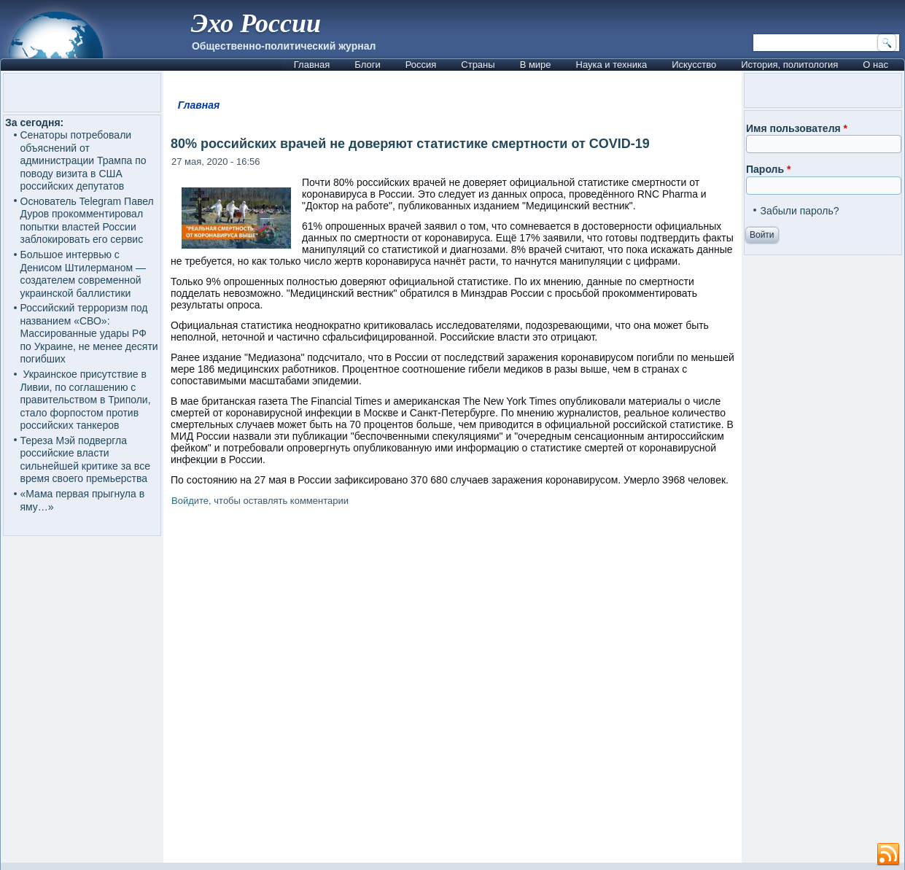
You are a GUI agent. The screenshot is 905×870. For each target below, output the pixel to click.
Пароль (768, 169)
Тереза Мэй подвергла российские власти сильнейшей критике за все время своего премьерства (85, 460)
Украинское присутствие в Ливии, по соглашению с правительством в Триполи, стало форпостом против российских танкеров (85, 399)
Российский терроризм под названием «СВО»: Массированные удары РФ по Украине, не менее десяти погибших (89, 333)
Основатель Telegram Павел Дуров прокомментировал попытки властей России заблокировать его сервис (87, 220)
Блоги (367, 64)
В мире (535, 64)
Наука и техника (612, 64)
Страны (477, 64)
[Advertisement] (452, 687)
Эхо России (256, 23)
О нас (875, 64)
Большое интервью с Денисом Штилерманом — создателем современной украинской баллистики (83, 274)
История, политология (789, 64)
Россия (421, 64)
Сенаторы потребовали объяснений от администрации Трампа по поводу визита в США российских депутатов (83, 160)
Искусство (694, 64)
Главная (312, 64)
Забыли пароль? (799, 211)
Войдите (190, 500)
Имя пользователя (796, 128)
